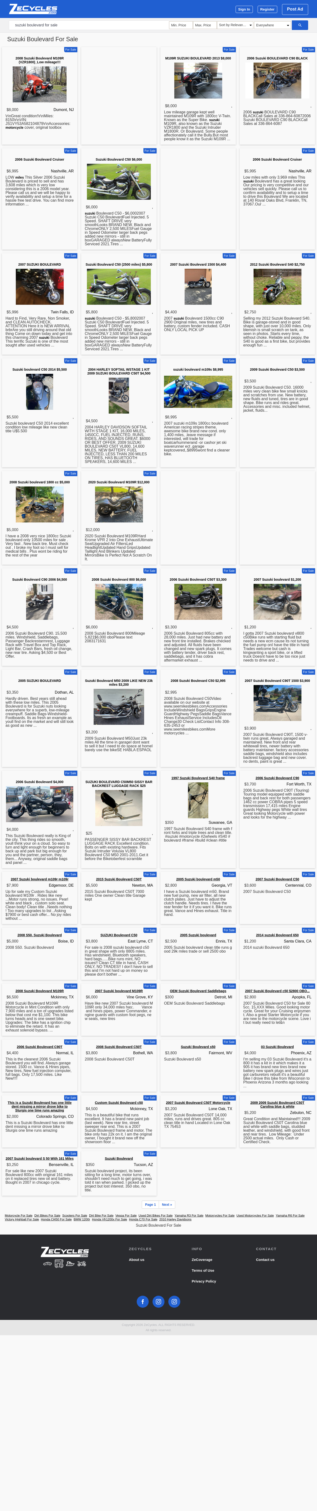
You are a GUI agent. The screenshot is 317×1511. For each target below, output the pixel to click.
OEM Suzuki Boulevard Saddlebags (198, 991)
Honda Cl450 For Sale (56, 1219)
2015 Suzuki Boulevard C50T (119, 879)
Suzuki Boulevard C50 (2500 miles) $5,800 (119, 264)
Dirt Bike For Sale (101, 1215)
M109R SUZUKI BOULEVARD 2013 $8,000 (198, 58)
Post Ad (295, 9)
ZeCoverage (202, 1260)
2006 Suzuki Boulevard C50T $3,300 (198, 579)
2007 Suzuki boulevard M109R (119, 991)
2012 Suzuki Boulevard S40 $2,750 (277, 264)
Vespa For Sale (126, 1215)
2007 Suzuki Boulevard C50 (277, 879)
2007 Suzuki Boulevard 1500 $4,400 (198, 264)
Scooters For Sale (74, 1215)
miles (19, 177)
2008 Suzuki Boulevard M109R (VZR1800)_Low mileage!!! (40, 60)
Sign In (244, 9)
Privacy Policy (204, 1281)
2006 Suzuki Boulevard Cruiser (39, 159)
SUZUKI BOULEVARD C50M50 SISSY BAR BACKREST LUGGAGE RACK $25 (119, 784)
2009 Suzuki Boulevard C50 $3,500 (277, 369)
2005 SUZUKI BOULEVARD (39, 681)
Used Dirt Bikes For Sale (156, 1215)
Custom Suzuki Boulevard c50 (119, 1103)
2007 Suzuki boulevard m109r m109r (39, 879)
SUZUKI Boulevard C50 (118, 935)
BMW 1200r (82, 1219)
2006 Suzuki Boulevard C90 (277, 778)
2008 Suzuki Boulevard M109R (40, 991)
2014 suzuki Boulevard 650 (277, 935)
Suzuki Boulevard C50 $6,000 (119, 159)
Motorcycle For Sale (19, 1215)
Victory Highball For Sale (22, 1219)
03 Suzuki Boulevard (277, 1047)
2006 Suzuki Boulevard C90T (39, 1047)
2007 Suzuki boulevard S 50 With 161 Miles (40, 1158)
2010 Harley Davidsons (175, 1219)
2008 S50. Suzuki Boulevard (39, 935)
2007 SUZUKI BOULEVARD (39, 264)
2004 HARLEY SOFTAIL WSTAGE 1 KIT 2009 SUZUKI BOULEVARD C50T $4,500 (119, 371)
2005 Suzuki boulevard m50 (198, 879)
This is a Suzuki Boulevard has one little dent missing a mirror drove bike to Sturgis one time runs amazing (40, 1106)
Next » (167, 1204)
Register (267, 9)
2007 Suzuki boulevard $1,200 (277, 579)
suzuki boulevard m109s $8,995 (198, 369)
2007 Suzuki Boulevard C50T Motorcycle (198, 1103)
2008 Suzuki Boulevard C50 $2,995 (198, 681)
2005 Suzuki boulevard (198, 935)
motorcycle (14, 127)
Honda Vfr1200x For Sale (109, 1219)
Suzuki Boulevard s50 (198, 1047)
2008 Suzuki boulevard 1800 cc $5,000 (39, 482)
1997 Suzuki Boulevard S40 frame (198, 778)
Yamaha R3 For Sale (189, 1215)
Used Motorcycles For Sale (255, 1215)
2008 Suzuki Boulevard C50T (119, 1047)
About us (136, 1260)
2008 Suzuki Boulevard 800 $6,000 (119, 579)
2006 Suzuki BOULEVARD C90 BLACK (277, 58)
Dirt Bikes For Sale (47, 1215)
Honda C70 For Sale (143, 1219)
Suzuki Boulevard (119, 1158)
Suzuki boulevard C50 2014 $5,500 (39, 369)
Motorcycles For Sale (220, 1215)
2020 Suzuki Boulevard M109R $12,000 (118, 482)
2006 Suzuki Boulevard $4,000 (39, 782)
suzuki (214, 120)
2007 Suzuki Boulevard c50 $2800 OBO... (277, 991)
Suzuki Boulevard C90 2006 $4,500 (39, 579)
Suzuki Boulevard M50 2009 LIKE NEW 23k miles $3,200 (119, 682)
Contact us (265, 1260)
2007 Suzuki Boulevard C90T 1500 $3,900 (277, 681)
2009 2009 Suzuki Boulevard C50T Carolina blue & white (277, 1104)
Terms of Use (203, 1270)
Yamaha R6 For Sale (290, 1215)
